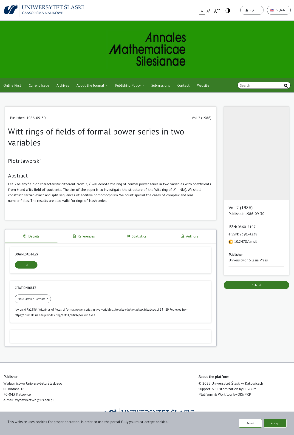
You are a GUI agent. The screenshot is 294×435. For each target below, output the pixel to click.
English (278, 10)
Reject (250, 423)
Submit (256, 285)
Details (31, 236)
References (84, 236)
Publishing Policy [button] (128, 85)
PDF (26, 264)
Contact (183, 85)
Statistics (137, 236)
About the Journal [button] (90, 85)
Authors (189, 236)
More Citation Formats (32, 298)
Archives (63, 85)
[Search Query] (264, 85)
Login (251, 10)
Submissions (160, 85)
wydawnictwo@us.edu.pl (34, 400)
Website (203, 85)
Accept (275, 423)
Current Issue (39, 85)
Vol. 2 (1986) (201, 117)
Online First (12, 85)
